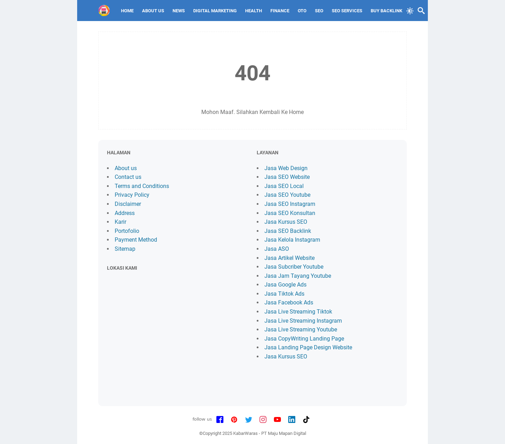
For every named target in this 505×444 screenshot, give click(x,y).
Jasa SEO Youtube (287, 194)
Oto (302, 10)
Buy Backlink (386, 10)
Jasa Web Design (286, 168)
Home (127, 10)
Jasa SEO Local (284, 186)
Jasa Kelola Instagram (292, 239)
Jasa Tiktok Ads (284, 293)
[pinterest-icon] (234, 419)
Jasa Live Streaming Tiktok (298, 311)
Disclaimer (128, 204)
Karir (120, 221)
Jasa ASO (276, 248)
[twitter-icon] (248, 419)
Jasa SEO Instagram (289, 204)
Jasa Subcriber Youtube (293, 266)
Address (125, 213)
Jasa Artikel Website (289, 258)
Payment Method (136, 239)
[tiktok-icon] (306, 419)
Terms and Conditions (142, 186)
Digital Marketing (215, 10)
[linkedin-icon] (292, 419)
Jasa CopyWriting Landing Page (304, 338)
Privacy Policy (132, 194)
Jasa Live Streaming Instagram (303, 320)
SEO (319, 10)
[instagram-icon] (263, 419)
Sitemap (125, 248)
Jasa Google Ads (285, 284)
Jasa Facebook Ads (288, 302)
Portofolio (127, 231)
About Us (153, 10)
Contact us (128, 177)
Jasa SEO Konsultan (289, 213)
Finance (279, 10)
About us (126, 168)
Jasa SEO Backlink (287, 231)
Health (253, 10)
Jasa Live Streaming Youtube (300, 329)
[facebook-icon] (220, 419)
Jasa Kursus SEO (285, 221)
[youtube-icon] (277, 419)
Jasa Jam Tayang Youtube (297, 276)
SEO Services (347, 10)
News (179, 10)
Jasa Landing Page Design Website (308, 347)
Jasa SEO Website (287, 177)
